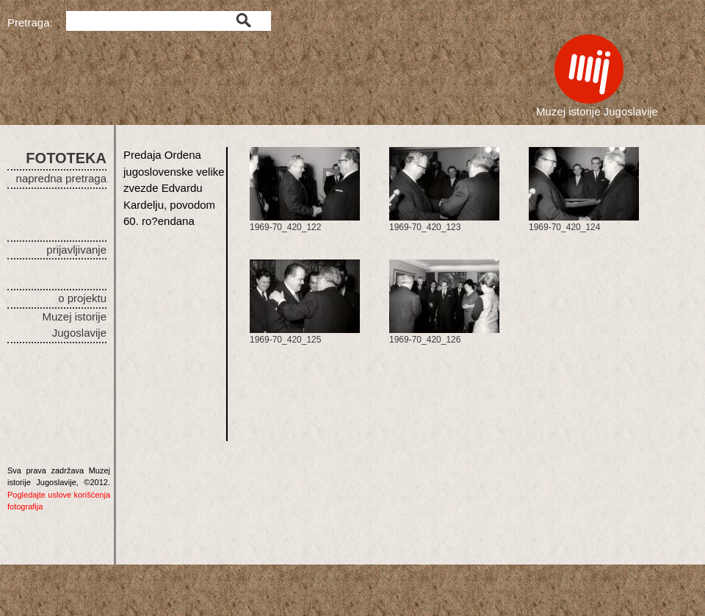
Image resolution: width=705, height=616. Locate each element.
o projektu (82, 298)
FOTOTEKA (66, 158)
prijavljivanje (76, 249)
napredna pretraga (61, 178)
